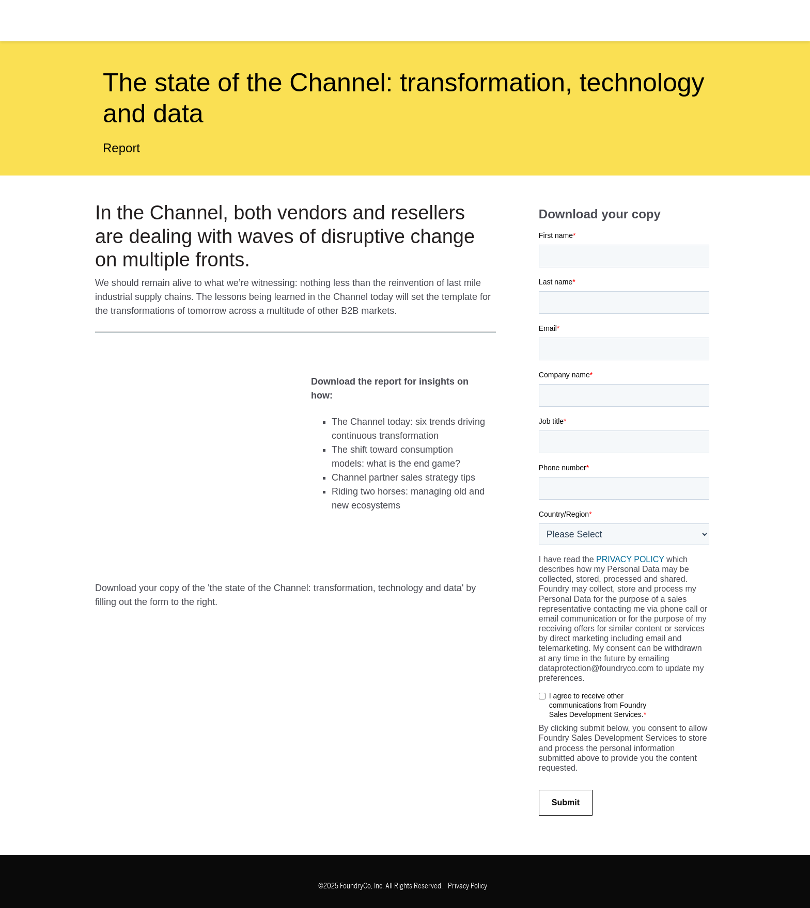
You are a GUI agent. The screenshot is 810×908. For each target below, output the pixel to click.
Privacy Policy (467, 886)
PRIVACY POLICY (630, 559)
